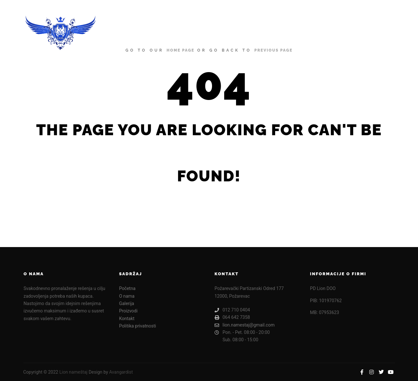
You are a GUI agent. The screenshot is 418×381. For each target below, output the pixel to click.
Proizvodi (128, 310)
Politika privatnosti (137, 325)
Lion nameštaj (73, 372)
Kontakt (127, 318)
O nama (127, 296)
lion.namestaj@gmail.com (245, 325)
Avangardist (121, 372)
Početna (127, 288)
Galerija (126, 303)
